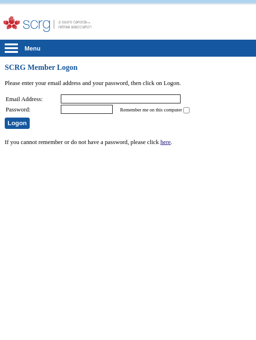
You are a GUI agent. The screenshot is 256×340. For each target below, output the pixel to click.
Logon (17, 123)
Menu (33, 48)
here (165, 142)
